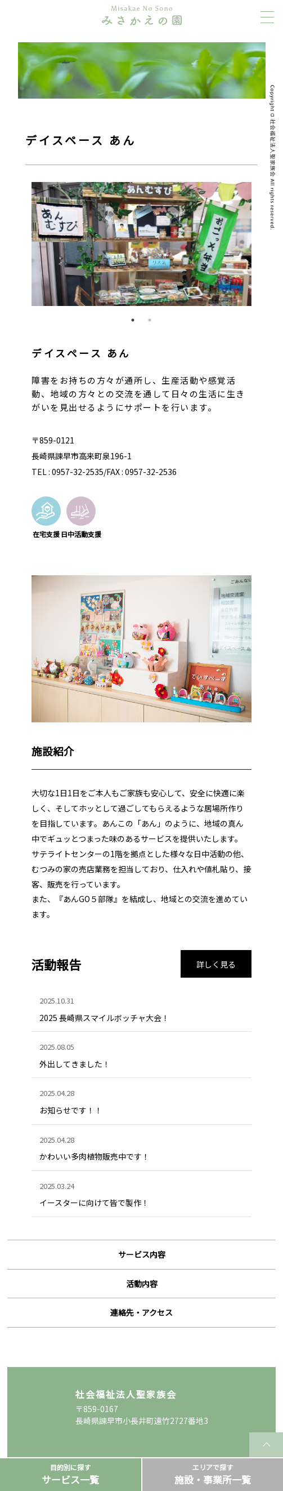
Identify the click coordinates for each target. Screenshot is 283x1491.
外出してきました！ (74, 1064)
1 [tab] (132, 320)
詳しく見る (216, 964)
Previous (23, 244)
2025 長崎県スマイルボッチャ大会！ (104, 1017)
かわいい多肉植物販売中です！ (94, 1156)
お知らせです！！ (70, 1110)
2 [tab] (149, 320)
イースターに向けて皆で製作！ (94, 1202)
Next (260, 244)
